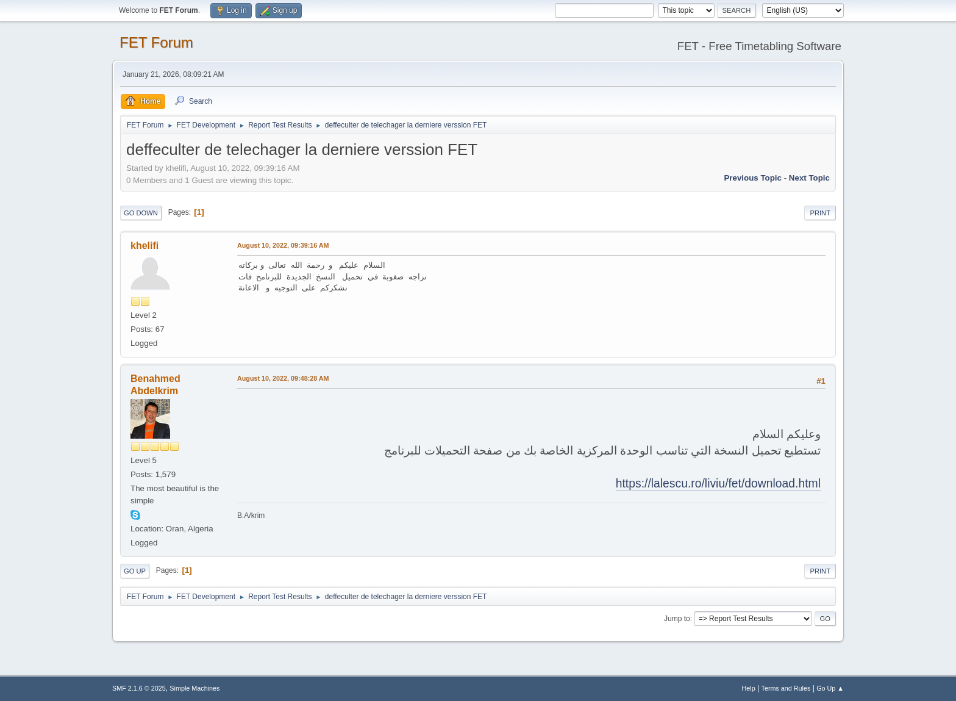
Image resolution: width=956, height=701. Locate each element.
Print (820, 213)
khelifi (144, 245)
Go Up (135, 571)
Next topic (809, 177)
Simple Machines (194, 688)
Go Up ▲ (830, 688)
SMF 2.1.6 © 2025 (139, 688)
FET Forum (156, 42)
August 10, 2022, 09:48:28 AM (283, 378)
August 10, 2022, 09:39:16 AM (283, 245)
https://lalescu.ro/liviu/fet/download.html (718, 483)
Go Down (141, 213)
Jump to (677, 618)
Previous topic (753, 177)
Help (748, 688)
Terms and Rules (786, 688)
